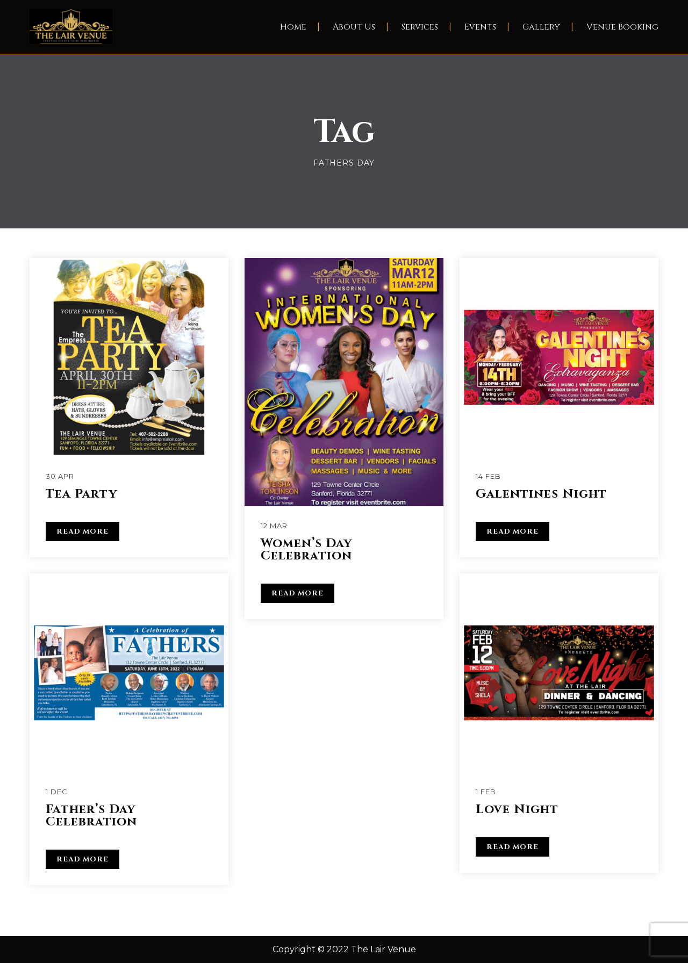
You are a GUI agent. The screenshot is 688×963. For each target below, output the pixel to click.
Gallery (541, 27)
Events (480, 27)
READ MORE (82, 531)
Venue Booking (622, 27)
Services (420, 27)
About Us (354, 27)
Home (293, 27)
